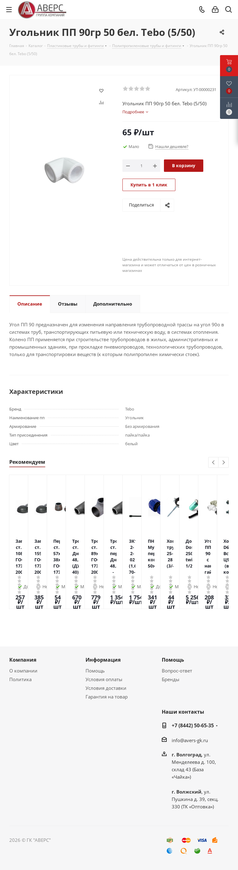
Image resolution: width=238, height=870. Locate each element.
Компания (22, 659)
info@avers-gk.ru (190, 740)
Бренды (170, 679)
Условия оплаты (104, 679)
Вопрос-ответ (177, 671)
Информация (103, 659)
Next (223, 462)
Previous (214, 462)
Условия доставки (106, 688)
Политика (20, 679)
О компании (23, 671)
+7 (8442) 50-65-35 (193, 725)
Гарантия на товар (107, 697)
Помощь (95, 671)
